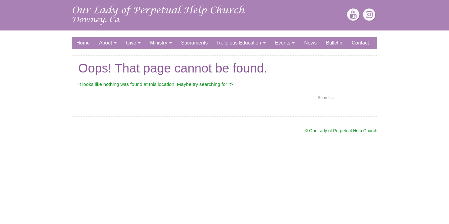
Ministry (161, 42)
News (310, 42)
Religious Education (241, 42)
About (108, 42)
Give (133, 42)
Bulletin (334, 42)
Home (83, 42)
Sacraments (194, 42)
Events (285, 42)
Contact (360, 42)
